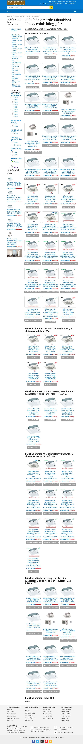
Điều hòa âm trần (63, 1)
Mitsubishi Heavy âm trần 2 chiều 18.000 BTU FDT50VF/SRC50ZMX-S (68, 77)
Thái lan (16, 162)
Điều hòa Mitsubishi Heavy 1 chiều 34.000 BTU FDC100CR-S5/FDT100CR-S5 (68, 50)
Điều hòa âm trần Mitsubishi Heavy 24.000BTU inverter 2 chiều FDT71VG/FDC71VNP (50, 255)
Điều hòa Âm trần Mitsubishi (32, 16)
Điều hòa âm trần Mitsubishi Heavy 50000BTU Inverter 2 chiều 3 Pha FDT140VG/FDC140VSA (50, 312)
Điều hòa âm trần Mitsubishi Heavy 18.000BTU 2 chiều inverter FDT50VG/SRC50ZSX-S (68, 227)
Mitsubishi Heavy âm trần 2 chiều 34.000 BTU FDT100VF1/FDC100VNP (14, 225)
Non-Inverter (17, 145)
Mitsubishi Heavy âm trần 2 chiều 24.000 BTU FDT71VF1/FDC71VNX (33, 106)
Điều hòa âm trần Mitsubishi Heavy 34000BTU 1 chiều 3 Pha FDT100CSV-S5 (68, 198)
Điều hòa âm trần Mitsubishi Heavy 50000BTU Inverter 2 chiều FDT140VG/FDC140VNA (32, 311)
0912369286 (64, 729)
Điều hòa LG (28, 711)
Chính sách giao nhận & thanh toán (13, 719)
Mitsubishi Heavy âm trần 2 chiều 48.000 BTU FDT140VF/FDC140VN (14, 184)
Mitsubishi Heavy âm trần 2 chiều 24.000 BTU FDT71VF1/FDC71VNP (50, 106)
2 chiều (16, 126)
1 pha (15, 152)
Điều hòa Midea (29, 715)
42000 (15, 112)
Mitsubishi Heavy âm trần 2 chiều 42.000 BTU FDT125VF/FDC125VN (14, 197)
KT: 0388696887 (70, 4)
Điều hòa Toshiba (47, 716)
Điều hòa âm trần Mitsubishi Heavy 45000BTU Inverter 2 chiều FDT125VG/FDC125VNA (68, 283)
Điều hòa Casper (65, 720)
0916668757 (57, 729)
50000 (15, 116)
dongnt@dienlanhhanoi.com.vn (65, 732)
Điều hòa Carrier (29, 720)
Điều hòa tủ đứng (11, 716)
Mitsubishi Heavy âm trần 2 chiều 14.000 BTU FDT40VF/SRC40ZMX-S (50, 77)
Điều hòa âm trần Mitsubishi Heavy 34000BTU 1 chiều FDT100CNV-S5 (68, 311)
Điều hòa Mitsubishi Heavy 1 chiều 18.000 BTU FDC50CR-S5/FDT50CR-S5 (32, 49)
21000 (15, 102)
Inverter (16, 142)
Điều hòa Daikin (47, 709)
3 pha (15, 154)
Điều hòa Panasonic (48, 713)
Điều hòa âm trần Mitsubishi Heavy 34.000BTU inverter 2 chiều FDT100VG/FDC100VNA (50, 283)
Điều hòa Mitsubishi (48, 718)
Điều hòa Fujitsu (47, 711)
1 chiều (16, 124)
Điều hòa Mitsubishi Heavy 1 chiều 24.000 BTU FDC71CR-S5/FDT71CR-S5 (50, 49)
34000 (15, 109)
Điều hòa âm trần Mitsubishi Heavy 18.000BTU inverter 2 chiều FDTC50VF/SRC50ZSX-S (50, 227)
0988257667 (59, 4)
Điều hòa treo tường (19, 16)
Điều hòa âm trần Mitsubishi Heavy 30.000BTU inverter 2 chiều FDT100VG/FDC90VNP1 (68, 255)
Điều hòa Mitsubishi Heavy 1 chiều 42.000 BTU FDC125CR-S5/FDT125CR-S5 (32, 78)
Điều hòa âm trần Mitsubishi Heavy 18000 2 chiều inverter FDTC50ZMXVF (32, 144)
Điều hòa (54, 1)
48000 (15, 114)
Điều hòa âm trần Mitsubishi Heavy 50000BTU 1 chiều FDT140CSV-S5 (32, 227)
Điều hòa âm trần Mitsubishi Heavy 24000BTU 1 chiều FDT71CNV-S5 (50, 198)
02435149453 (49, 4)
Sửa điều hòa (10, 711)
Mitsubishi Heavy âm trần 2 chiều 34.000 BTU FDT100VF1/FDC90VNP (14, 211)
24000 (15, 104)
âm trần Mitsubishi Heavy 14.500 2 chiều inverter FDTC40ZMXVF (68, 111)
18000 (15, 100)
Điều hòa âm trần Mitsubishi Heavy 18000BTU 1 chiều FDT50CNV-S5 (32, 198)
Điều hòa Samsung (30, 713)
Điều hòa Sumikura (65, 716)
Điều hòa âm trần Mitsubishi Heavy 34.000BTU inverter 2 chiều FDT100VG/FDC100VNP (33, 283)
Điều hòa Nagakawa (30, 718)
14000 (15, 97)
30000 (15, 107)
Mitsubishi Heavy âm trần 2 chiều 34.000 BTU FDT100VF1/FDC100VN (50, 137)
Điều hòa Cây (72, 1)
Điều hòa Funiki (65, 718)
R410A (16, 133)
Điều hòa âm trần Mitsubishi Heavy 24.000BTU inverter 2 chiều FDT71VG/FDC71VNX (33, 255)
